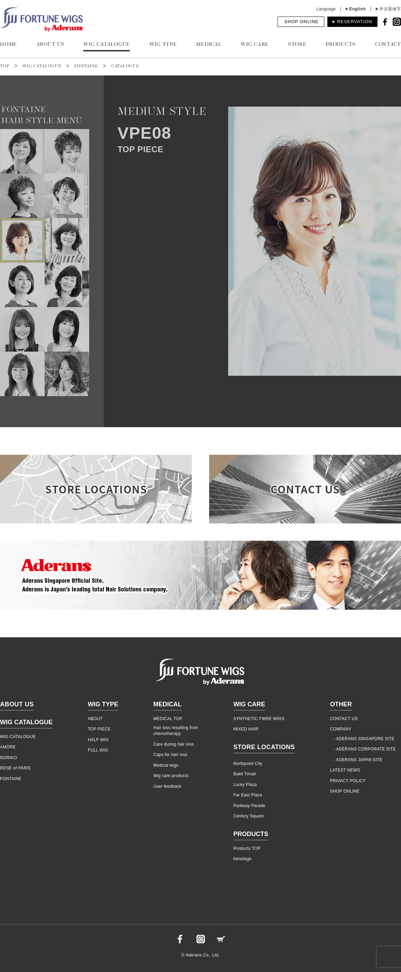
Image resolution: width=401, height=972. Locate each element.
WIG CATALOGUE (106, 44)
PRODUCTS (341, 44)
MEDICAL (208, 44)
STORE (297, 44)
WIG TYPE (163, 44)
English (357, 9)
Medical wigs (165, 765)
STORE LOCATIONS (264, 747)
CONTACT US (344, 718)
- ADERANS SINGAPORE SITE (364, 738)
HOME (8, 44)
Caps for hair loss (170, 754)
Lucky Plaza (245, 784)
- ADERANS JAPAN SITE (358, 759)
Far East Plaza (247, 795)
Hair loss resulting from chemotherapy (175, 730)
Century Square (248, 816)
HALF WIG (98, 739)
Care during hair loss (173, 744)
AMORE (8, 747)
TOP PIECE (99, 729)
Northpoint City (247, 763)
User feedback (167, 786)
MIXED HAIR (246, 729)
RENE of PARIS (15, 768)
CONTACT (388, 44)
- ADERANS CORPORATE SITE (365, 749)
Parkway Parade (249, 805)
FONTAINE (86, 66)
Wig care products (171, 775)
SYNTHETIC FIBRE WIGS (259, 718)
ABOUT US (50, 44)
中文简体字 (390, 9)
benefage (242, 858)
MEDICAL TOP (168, 718)
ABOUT (95, 718)
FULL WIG (98, 750)
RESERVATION (354, 21)
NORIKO (8, 757)
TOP (4, 66)
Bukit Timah (244, 774)
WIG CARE (255, 44)
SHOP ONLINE (301, 21)
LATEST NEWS (345, 770)
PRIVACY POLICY (348, 780)
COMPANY (341, 729)
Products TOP (247, 848)
